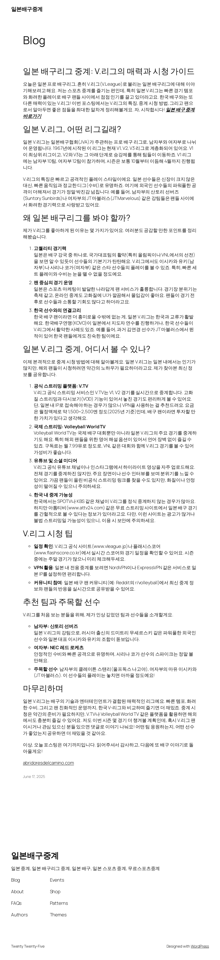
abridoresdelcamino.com (48, 763)
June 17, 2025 (34, 776)
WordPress (200, 946)
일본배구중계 (27, 9)
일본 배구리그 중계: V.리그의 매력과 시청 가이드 (109, 71)
